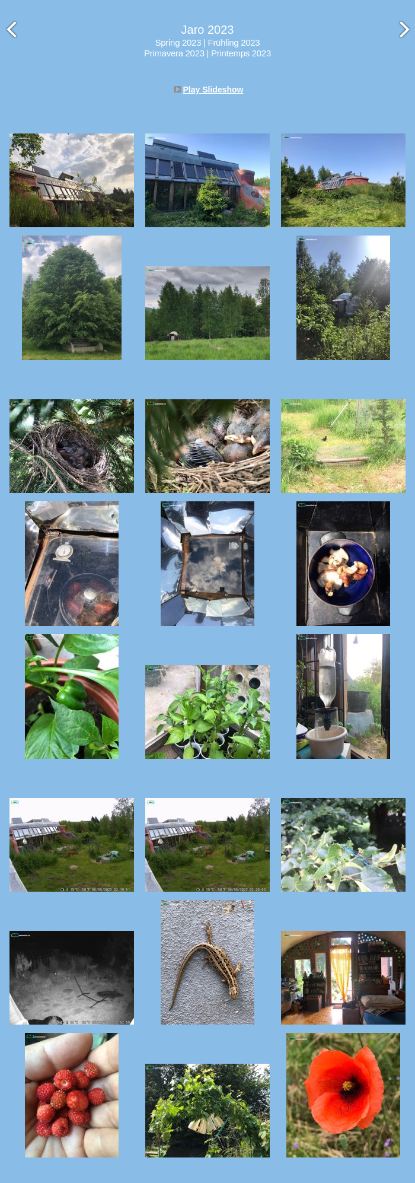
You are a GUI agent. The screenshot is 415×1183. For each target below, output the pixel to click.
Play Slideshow (213, 89)
